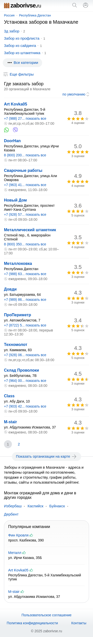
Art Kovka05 (15, 104)
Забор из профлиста (21, 38)
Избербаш (13, 506)
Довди (10, 289)
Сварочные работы (23, 170)
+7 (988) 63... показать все (25, 274)
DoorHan (12, 141)
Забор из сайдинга (20, 45)
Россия (9, 15)
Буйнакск (57, 506)
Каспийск (35, 506)
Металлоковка (18, 263)
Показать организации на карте (46, 456)
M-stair (10, 422)
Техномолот (15, 344)
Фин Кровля (18, 535)
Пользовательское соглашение (47, 615)
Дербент (11, 514)
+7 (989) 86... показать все (25, 300)
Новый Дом (15, 200)
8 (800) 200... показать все (25, 155)
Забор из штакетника (22, 53)
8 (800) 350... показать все (25, 244)
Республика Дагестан (35, 15)
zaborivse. (22, 5)
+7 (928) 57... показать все (25, 214)
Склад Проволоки (21, 370)
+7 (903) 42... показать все (25, 406)
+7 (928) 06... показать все (25, 355)
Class (9, 396)
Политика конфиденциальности (32, 623)
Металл (14, 552)
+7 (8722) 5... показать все (25, 325)
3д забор (11, 31)
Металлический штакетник (30, 230)
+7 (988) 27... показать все (25, 118)
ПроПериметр (17, 315)
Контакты (78, 623)
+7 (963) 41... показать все (25, 185)
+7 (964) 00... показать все (25, 381)
